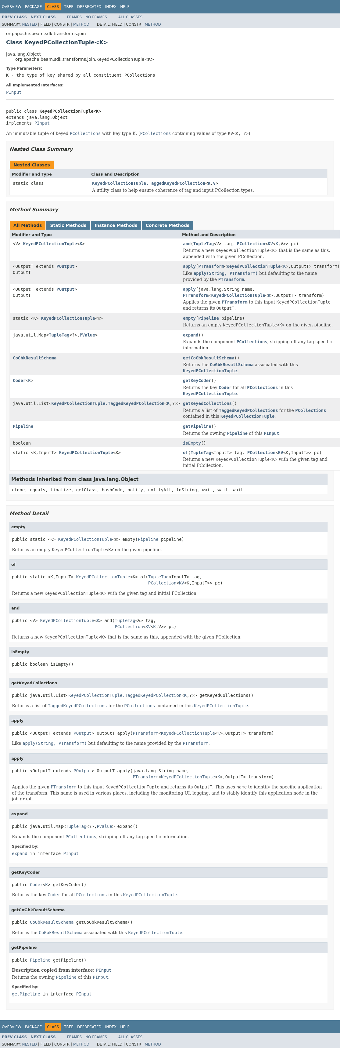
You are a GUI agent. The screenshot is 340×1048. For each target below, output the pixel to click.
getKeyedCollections (207, 403)
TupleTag (203, 243)
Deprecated (89, 7)
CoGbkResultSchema (34, 357)
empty (189, 318)
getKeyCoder (197, 380)
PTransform (211, 266)
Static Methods (68, 225)
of (185, 452)
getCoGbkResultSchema (208, 357)
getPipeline (197, 426)
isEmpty (192, 443)
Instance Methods (116, 225)
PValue (87, 335)
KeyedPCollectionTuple (50, 243)
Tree (68, 7)
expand (191, 335)
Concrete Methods (168, 225)
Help (125, 7)
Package (33, 7)
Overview (11, 7)
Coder (19, 380)
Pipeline (209, 318)
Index (111, 7)
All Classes (130, 17)
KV (270, 243)
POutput (65, 266)
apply (189, 266)
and (187, 243)
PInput (14, 92)
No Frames (96, 17)
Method (81, 24)
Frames (74, 17)
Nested (29, 24)
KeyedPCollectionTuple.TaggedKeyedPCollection (148, 183)
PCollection (251, 243)
